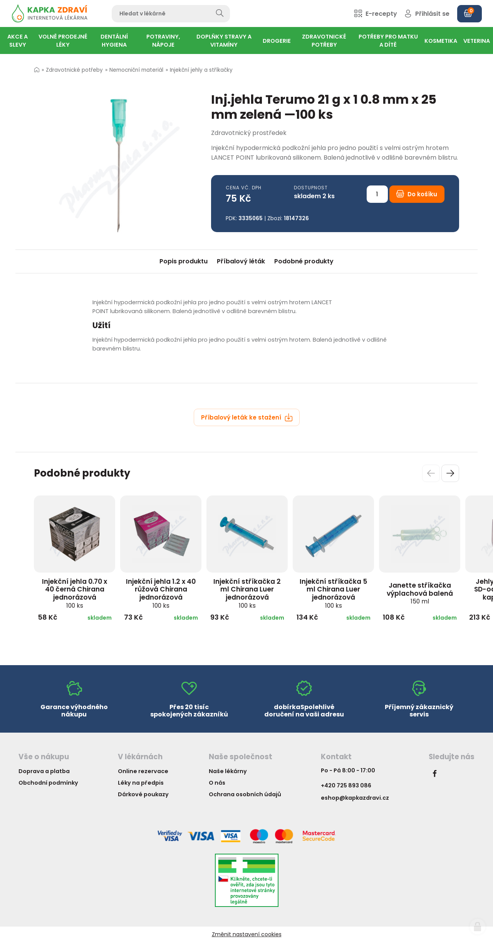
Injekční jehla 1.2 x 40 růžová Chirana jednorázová (161, 593)
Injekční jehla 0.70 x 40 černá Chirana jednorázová (74, 593)
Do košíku (416, 194)
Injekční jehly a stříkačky (201, 70)
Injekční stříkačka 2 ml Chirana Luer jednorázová (247, 593)
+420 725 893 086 (346, 785)
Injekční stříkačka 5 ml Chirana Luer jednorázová (333, 593)
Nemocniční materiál (136, 70)
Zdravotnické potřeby (74, 70)
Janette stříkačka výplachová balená (420, 593)
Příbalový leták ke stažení (247, 417)
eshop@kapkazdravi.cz (355, 798)
